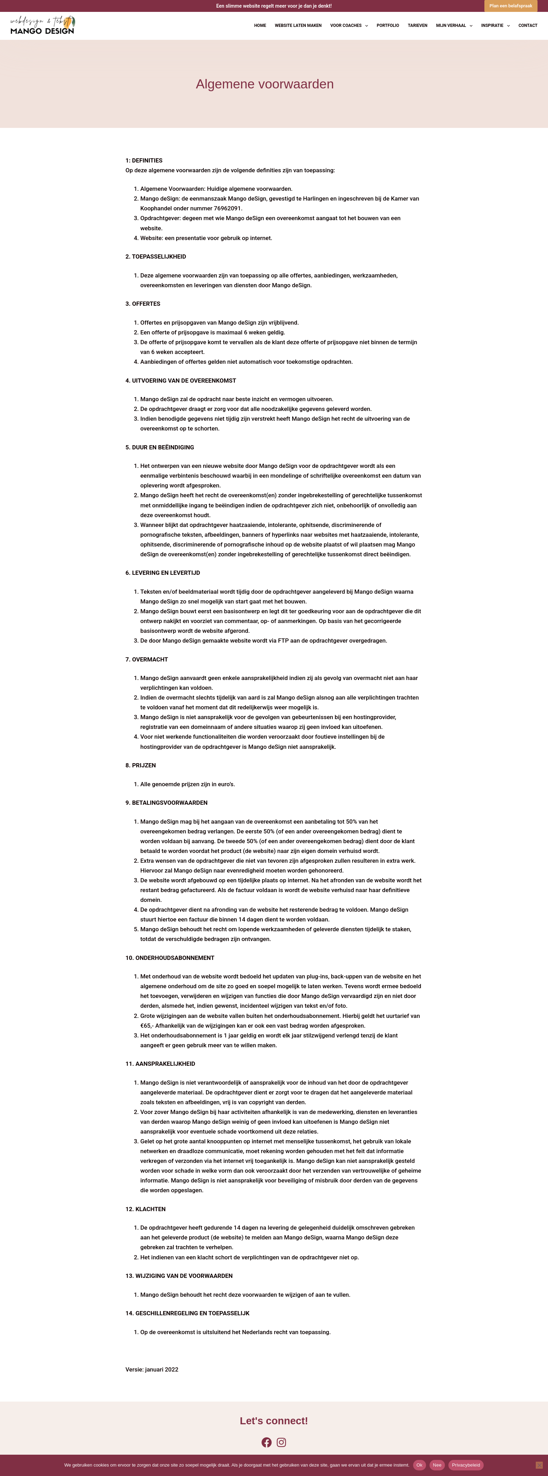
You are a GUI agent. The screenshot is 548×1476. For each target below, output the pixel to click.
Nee (437, 1465)
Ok (420, 1465)
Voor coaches (350, 26)
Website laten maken (298, 25)
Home (260, 25)
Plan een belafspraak (511, 5)
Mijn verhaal (455, 26)
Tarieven (417, 25)
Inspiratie (497, 26)
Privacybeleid (466, 1465)
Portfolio (388, 25)
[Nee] (539, 1465)
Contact (528, 25)
